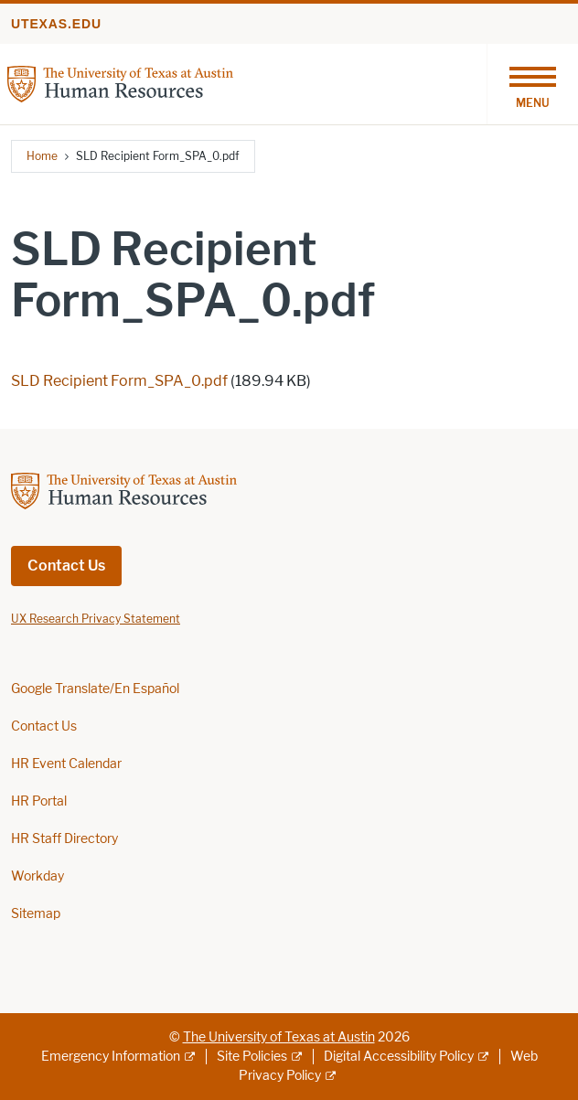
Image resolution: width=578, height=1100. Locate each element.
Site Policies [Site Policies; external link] (252, 1056)
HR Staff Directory (64, 839)
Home (42, 156)
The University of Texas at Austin (279, 1037)
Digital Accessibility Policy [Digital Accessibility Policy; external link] (399, 1056)
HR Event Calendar (66, 764)
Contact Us (66, 565)
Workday (37, 876)
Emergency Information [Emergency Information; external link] (110, 1056)
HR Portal (39, 801)
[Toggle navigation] (532, 84)
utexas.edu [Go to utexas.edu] (56, 23)
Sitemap (35, 914)
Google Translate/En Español (95, 689)
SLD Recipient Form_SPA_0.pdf (119, 381)
